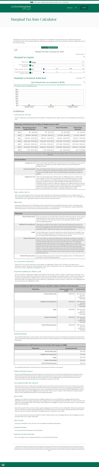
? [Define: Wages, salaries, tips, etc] (30, 69)
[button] (49, 57)
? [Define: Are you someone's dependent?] (30, 65)
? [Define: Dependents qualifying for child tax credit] (30, 72)
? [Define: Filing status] (30, 62)
